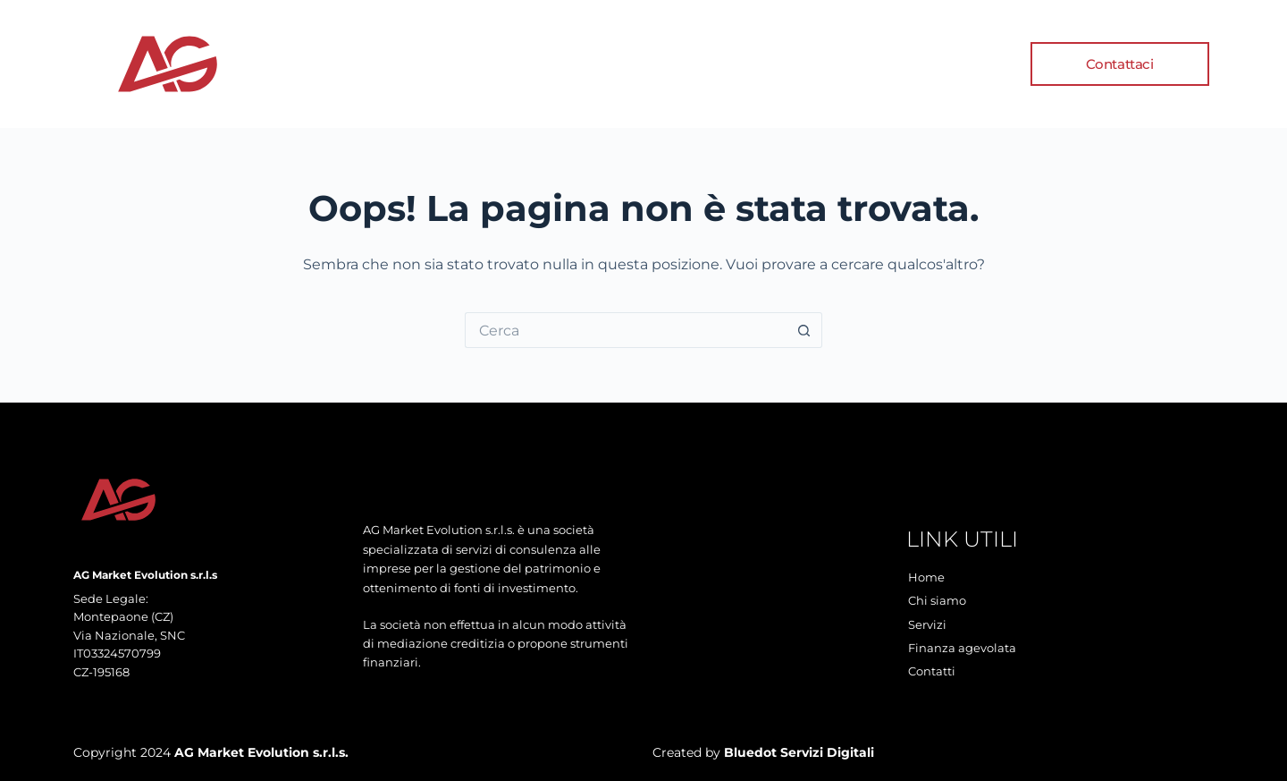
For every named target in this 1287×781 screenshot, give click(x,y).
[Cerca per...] (625, 330)
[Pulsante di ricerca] (804, 330)
